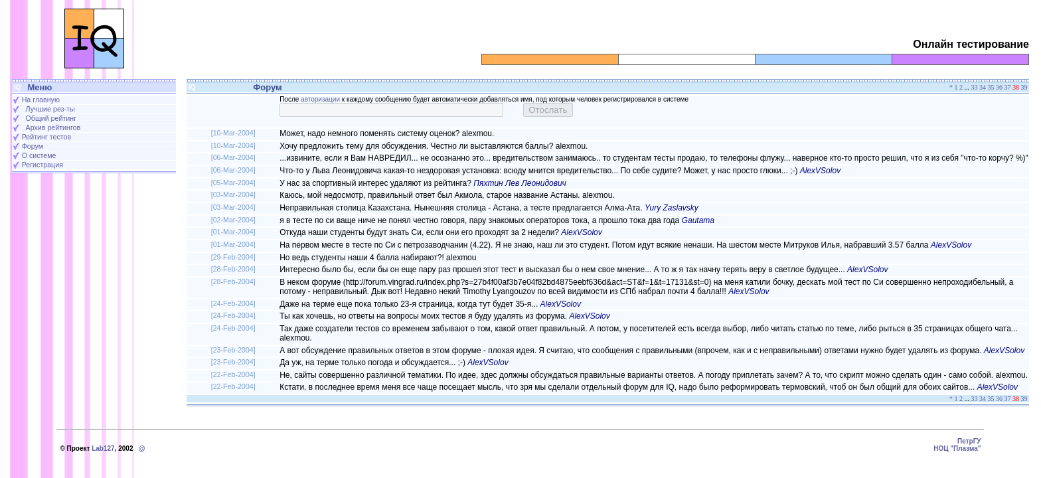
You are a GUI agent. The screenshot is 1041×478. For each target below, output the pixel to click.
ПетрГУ (969, 441)
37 (1007, 87)
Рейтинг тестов (46, 137)
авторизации (320, 99)
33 (974, 87)
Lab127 (103, 448)
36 (999, 87)
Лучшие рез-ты (50, 109)
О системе (39, 155)
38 (1015, 87)
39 (1024, 87)
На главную (41, 100)
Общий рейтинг (51, 118)
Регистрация (42, 165)
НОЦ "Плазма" (957, 448)
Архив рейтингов (53, 127)
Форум (32, 146)
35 (991, 87)
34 (982, 87)
